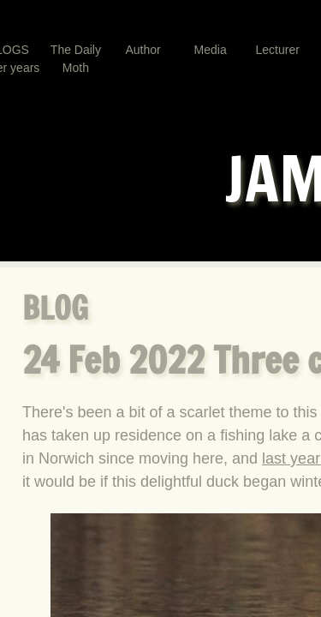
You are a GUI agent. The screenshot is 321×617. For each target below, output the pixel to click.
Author (142, 50)
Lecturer (278, 50)
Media (210, 50)
